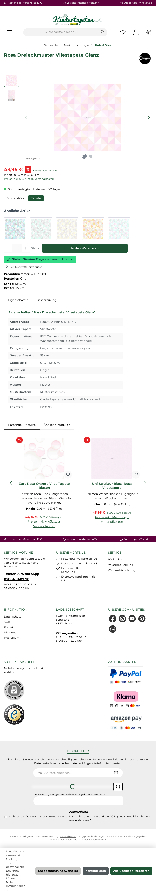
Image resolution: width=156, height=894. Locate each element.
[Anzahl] (17, 248)
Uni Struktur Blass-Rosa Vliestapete (112, 486)
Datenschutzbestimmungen (45, 816)
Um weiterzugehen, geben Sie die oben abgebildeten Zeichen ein (70, 794)
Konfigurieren (95, 871)
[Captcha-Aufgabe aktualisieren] (118, 787)
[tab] (18, 300)
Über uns (10, 632)
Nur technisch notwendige (58, 871)
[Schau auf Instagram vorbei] (122, 618)
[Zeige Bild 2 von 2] (90, 156)
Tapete (36, 198)
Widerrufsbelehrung (121, 570)
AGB (7, 621)
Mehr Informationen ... (15, 886)
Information (15, 609)
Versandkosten (68, 836)
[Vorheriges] (26, 117)
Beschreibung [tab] (46, 300)
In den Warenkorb (85, 248)
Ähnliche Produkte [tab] (57, 425)
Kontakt (9, 627)
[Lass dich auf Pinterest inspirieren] (141, 618)
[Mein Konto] (135, 32)
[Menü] (9, 32)
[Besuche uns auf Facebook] (112, 618)
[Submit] (116, 772)
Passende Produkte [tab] (22, 425)
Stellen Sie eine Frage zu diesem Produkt (40, 259)
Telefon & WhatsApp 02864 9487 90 (21, 576)
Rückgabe (115, 559)
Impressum (11, 637)
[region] (78, 117)
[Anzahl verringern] (8, 248)
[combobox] (60, 32)
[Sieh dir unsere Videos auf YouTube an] (132, 618)
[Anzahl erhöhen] (26, 248)
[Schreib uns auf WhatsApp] (112, 629)
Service (114, 552)
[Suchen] (102, 32)
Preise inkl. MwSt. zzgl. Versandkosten (29, 178)
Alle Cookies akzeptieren (131, 871)
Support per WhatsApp (138, 2)
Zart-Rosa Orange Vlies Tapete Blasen (44, 486)
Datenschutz (12, 616)
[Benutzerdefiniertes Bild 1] (14, 714)
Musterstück (15, 198)
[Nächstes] (149, 117)
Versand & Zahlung (120, 564)
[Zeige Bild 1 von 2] (84, 156)
